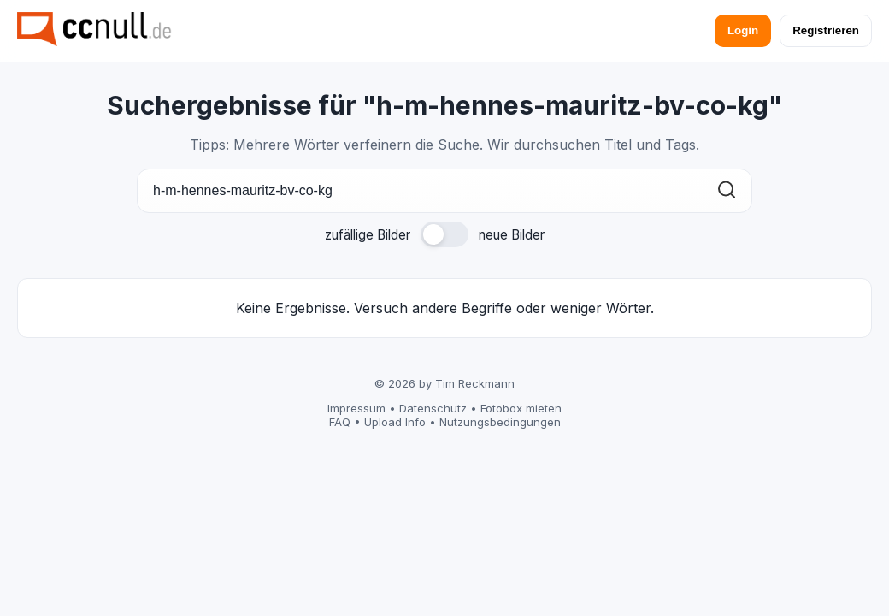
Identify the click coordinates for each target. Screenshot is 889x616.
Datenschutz (433, 408)
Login (742, 30)
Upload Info (395, 422)
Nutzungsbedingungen (500, 422)
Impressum (356, 408)
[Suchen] (726, 191)
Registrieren (825, 30)
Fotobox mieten (521, 408)
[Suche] (444, 191)
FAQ (339, 422)
